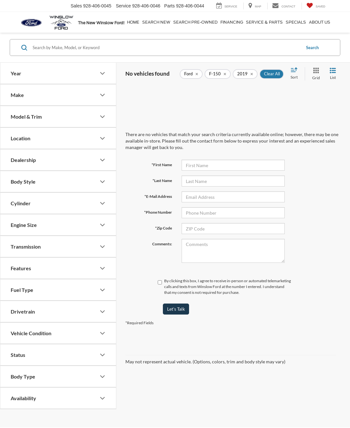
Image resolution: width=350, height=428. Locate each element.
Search (312, 47)
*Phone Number (158, 212)
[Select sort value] (296, 73)
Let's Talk (176, 309)
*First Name (162, 164)
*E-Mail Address (158, 196)
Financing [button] (231, 22)
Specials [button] (296, 22)
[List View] (333, 73)
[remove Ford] (191, 74)
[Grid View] (315, 73)
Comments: (162, 243)
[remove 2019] (245, 74)
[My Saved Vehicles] (316, 6)
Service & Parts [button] (264, 22)
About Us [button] (319, 22)
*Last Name (162, 180)
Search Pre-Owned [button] (195, 22)
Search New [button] (156, 22)
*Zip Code (163, 228)
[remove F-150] (218, 74)
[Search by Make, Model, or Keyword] (166, 47)
